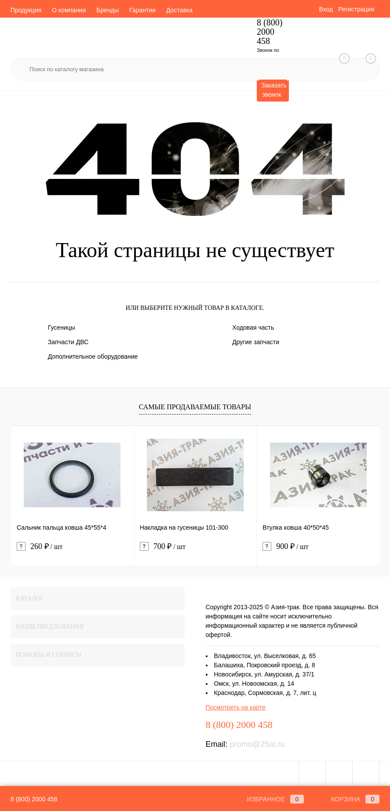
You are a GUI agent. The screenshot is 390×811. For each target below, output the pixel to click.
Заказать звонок (274, 90)
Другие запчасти (255, 341)
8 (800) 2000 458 (34, 799)
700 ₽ (163, 546)
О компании (69, 10)
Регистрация (356, 9)
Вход (326, 9)
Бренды (107, 10)
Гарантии (142, 10)
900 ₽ (285, 546)
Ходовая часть (253, 327)
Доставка (179, 10)
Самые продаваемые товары (195, 407)
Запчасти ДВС (68, 341)
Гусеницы (61, 327)
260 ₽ (39, 546)
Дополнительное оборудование (93, 356)
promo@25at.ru (257, 744)
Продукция (26, 10)
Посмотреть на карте (236, 707)
